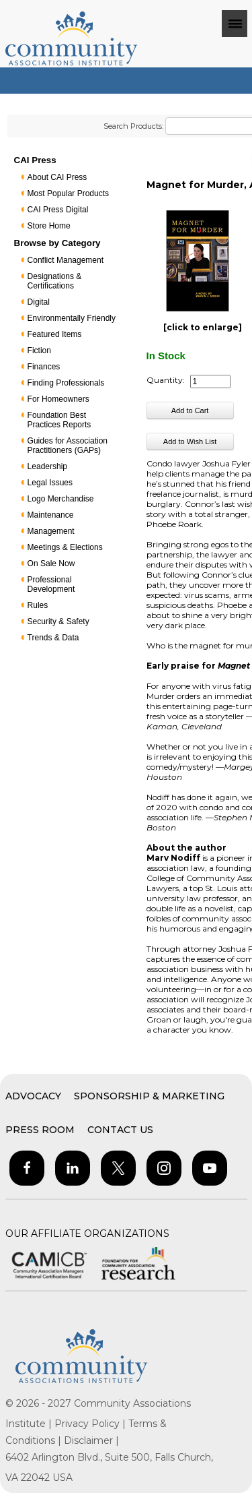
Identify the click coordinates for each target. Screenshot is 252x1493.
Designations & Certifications (55, 281)
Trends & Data (53, 637)
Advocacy (33, 1096)
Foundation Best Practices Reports (59, 419)
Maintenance (51, 515)
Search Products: (133, 126)
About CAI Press (57, 177)
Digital (39, 302)
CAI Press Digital (58, 209)
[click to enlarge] (202, 327)
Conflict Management (65, 260)
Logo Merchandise (61, 499)
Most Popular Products (68, 193)
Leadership (47, 466)
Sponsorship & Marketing (149, 1096)
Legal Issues (50, 482)
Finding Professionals (66, 383)
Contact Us (120, 1130)
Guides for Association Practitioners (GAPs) (68, 445)
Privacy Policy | (91, 1424)
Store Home (49, 226)
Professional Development (51, 584)
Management (51, 531)
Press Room (40, 1130)
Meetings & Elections (65, 547)
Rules (38, 605)
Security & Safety (58, 621)
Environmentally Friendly (72, 318)
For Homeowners (58, 399)
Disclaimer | (91, 1440)
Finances (44, 366)
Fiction (39, 350)
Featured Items (55, 334)
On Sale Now (51, 563)
